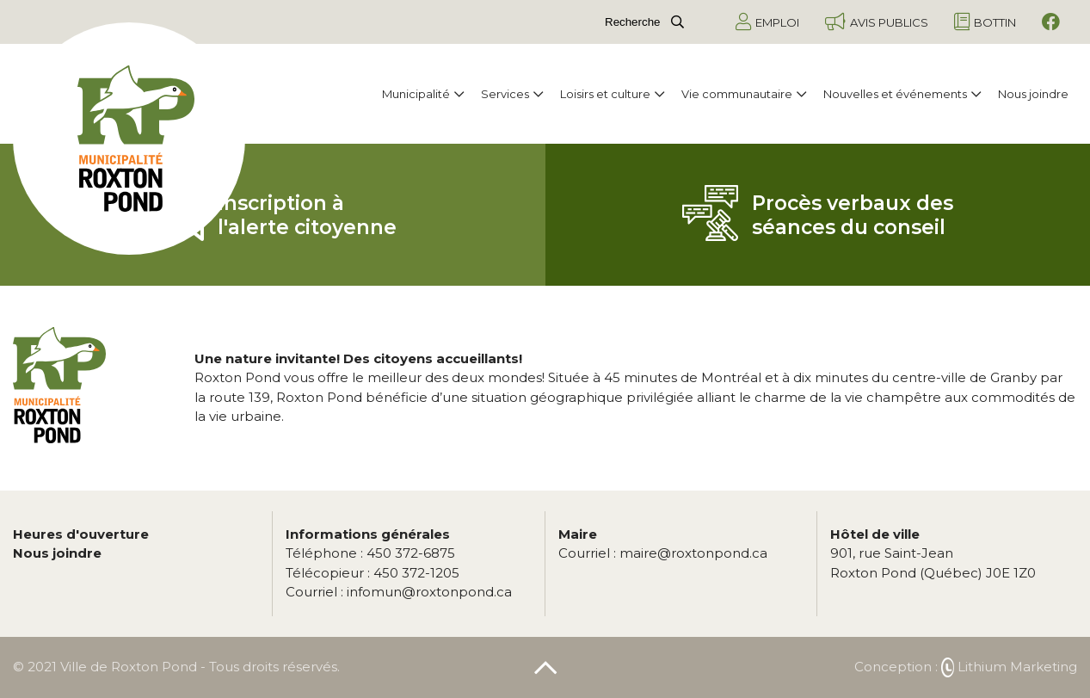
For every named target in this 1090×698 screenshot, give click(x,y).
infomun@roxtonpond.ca (399, 592)
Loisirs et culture (612, 94)
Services (512, 94)
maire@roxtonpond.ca (662, 553)
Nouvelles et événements (902, 94)
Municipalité (423, 94)
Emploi (767, 22)
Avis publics (876, 22)
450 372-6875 (370, 553)
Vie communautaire (743, 94)
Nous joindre (1033, 94)
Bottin (985, 22)
